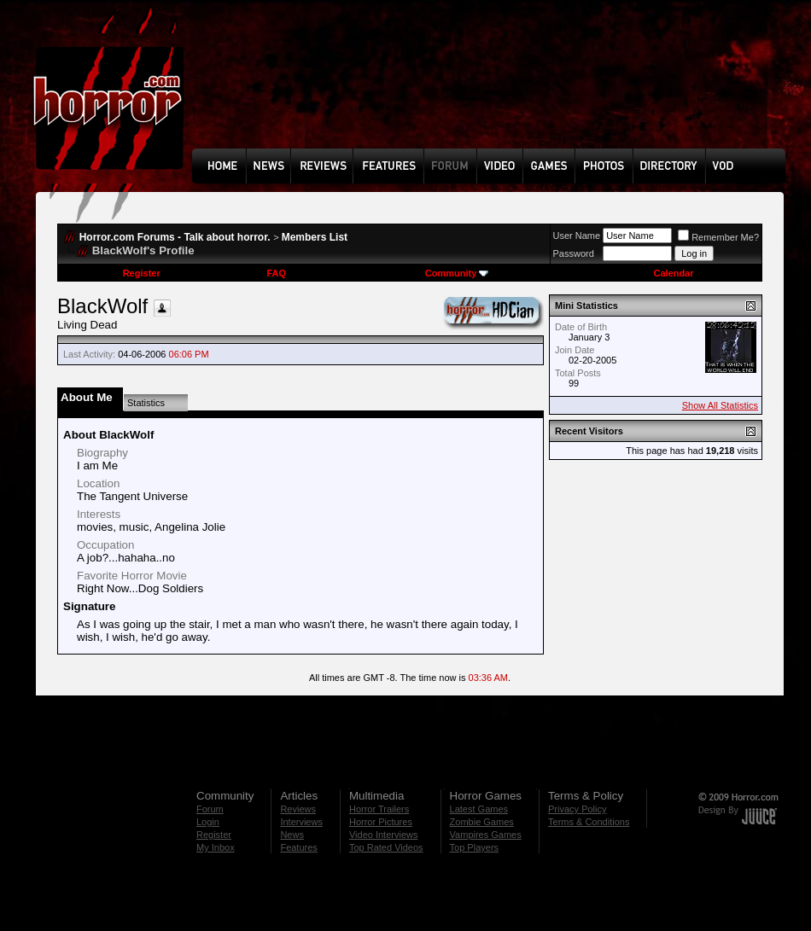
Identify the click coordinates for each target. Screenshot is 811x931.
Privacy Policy (577, 809)
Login (207, 822)
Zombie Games (482, 822)
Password (573, 253)
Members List (314, 237)
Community (457, 273)
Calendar (673, 273)
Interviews (301, 822)
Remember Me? (718, 237)
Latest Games (479, 809)
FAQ (276, 273)
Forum (210, 809)
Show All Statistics (720, 405)
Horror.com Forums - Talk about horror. (175, 237)
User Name (577, 235)
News (292, 834)
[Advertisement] (252, 86)
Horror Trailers (379, 809)
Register (141, 273)
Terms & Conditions (588, 822)
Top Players (474, 847)
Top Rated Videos (386, 847)
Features (298, 847)
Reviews (298, 809)
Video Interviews (383, 834)
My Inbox (215, 847)
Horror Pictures (380, 822)
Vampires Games (486, 834)
